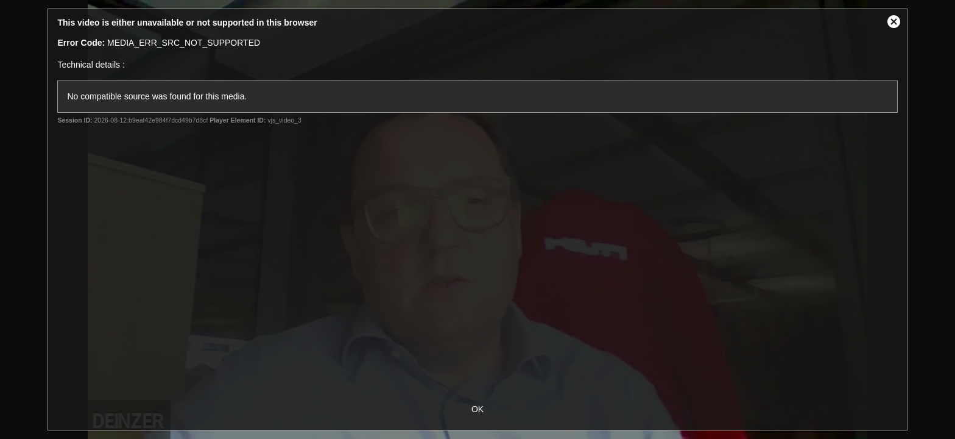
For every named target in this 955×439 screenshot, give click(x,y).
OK (477, 409)
